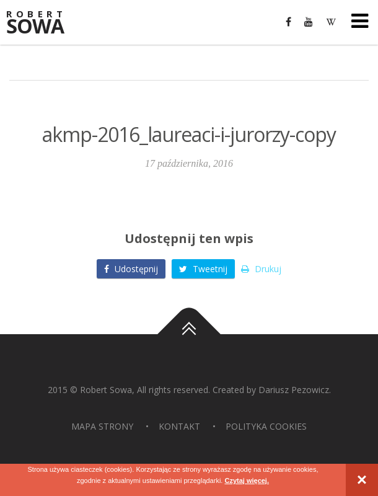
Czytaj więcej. (246, 480)
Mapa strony (102, 426)
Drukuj (261, 269)
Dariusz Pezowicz (293, 390)
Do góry (189, 334)
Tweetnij (203, 269)
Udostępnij (131, 269)
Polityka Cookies (266, 426)
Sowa (43, 23)
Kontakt (179, 426)
